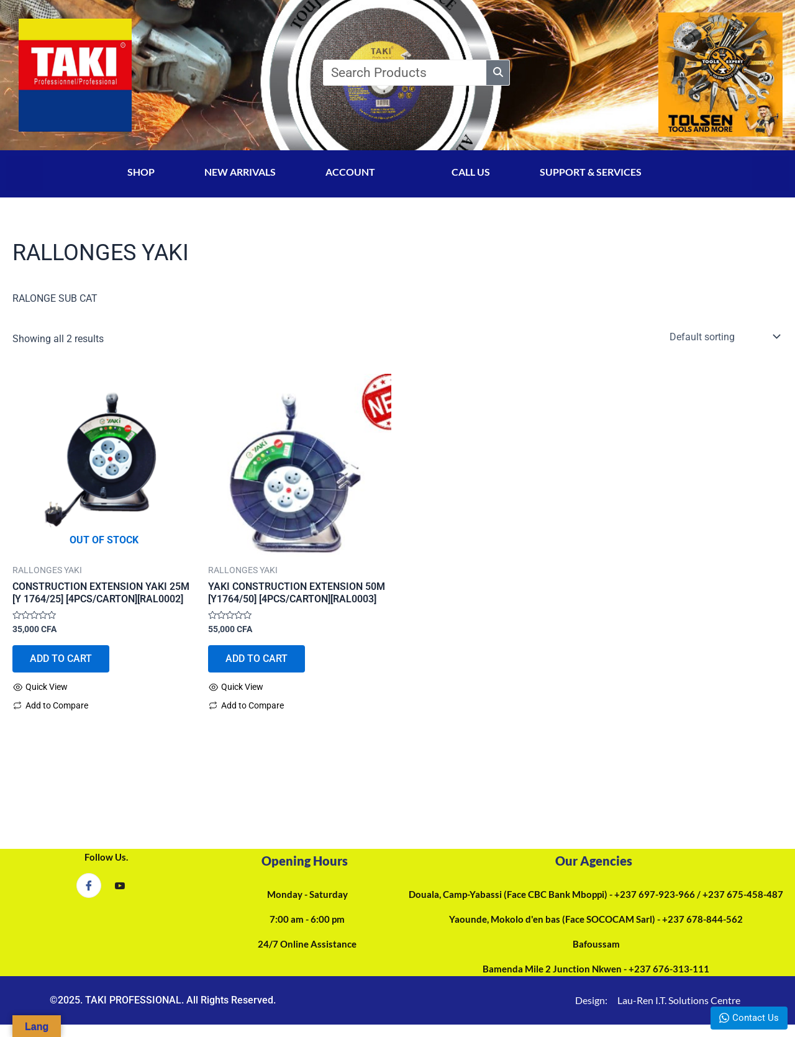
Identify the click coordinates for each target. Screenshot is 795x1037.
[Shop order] (724, 336)
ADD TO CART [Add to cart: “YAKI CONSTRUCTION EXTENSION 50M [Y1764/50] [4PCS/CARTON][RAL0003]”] (258, 659)
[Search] (524, 72)
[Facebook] (88, 885)
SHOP (141, 172)
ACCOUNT (363, 172)
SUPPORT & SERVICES (604, 172)
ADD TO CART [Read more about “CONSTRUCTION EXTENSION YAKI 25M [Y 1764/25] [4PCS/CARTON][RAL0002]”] (62, 659)
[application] (386, 175)
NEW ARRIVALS (240, 172)
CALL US (471, 172)
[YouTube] (119, 886)
